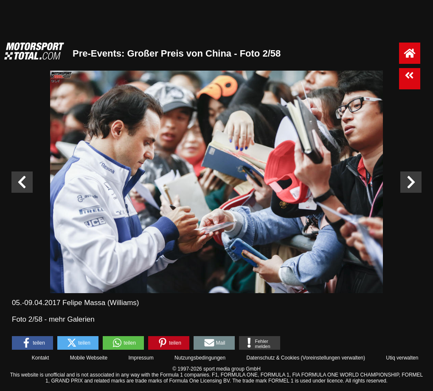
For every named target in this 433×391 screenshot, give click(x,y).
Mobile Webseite (89, 358)
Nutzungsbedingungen (199, 358)
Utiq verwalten (402, 358)
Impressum (140, 358)
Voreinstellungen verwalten (333, 358)
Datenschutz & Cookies (272, 358)
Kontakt (40, 358)
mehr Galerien (72, 319)
